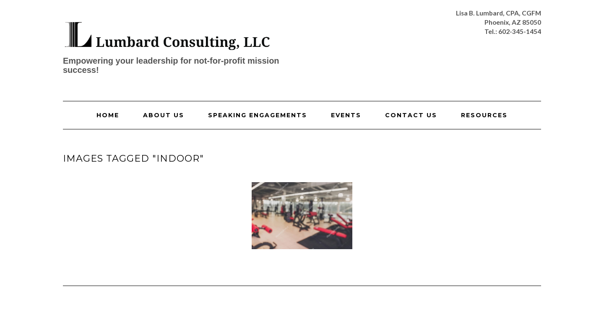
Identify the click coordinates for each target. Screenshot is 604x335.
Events (346, 115)
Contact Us (411, 115)
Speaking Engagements (257, 115)
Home (107, 115)
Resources (484, 115)
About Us (163, 115)
